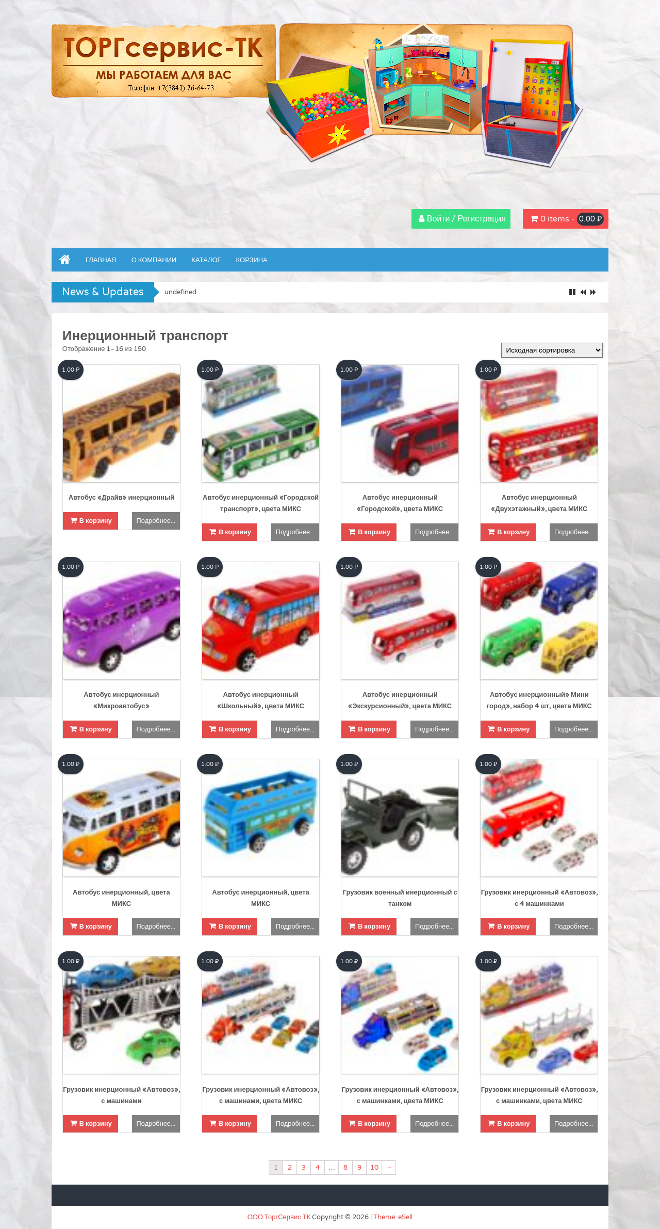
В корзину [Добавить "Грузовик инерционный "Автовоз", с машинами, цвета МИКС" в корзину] (235, 1124)
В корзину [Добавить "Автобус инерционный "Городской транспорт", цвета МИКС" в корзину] (235, 532)
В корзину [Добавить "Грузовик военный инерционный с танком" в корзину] (374, 926)
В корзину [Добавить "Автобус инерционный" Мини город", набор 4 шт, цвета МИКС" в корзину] (513, 729)
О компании (154, 260)
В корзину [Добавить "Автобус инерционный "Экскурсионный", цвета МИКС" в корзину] (374, 729)
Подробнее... (156, 521)
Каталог (206, 260)
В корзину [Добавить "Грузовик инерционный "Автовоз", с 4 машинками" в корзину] (513, 926)
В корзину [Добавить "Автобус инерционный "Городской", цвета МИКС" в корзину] (374, 532)
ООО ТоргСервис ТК (279, 1217)
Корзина (252, 260)
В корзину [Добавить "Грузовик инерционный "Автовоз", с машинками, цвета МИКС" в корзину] (374, 1124)
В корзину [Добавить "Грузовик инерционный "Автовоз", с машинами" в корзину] (95, 1124)
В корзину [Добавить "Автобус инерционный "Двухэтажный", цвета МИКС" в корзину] (513, 532)
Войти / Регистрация (465, 219)
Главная (101, 260)
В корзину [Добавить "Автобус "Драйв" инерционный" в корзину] (95, 521)
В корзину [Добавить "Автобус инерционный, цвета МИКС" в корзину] (95, 926)
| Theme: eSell (391, 1217)
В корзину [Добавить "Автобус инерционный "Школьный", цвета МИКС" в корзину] (235, 729)
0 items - (572, 219)
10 (374, 1167)
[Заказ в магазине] (552, 350)
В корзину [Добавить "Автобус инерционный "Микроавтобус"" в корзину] (95, 729)
